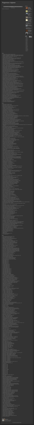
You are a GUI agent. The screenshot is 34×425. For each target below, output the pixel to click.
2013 (26, 48)
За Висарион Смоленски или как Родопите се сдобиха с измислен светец (30, 14)
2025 (26, 37)
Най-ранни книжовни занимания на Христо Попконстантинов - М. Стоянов (10, 183)
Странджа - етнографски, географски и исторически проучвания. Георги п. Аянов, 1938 (11, 150)
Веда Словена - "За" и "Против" (6, 306)
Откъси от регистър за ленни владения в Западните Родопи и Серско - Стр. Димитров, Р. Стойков (12, 175)
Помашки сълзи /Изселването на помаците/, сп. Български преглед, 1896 (10, 279)
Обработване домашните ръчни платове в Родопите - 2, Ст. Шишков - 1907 (10, 336)
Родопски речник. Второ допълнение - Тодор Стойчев (8, 178)
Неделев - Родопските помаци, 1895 (6, 402)
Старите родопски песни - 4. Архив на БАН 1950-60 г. (8, 162)
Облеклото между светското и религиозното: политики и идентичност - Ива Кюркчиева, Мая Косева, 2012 (13, 91)
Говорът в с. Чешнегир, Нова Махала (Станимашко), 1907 (8, 315)
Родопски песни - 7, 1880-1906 (6, 369)
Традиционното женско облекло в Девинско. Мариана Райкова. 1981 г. (10, 143)
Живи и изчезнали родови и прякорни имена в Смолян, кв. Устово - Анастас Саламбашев (11, 180)
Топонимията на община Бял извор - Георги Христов (8, 186)
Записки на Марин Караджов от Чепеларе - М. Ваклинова (8, 192)
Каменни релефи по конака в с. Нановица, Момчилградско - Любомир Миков (10, 126)
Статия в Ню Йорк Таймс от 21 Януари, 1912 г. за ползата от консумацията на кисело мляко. (12, 80)
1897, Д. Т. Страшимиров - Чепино (6, 287)
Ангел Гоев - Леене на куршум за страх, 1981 (7, 93)
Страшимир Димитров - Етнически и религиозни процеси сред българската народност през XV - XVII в (13, 85)
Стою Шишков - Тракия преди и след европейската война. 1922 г (9, 312)
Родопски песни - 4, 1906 (5, 371)
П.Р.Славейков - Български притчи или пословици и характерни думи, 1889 (10, 218)
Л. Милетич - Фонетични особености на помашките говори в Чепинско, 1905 (10, 406)
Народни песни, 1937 (5, 232)
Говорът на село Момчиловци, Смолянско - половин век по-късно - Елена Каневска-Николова (12, 154)
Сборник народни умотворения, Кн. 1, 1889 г (7, 409)
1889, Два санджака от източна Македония (7, 273)
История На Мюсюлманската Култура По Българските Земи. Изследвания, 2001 (10, 70)
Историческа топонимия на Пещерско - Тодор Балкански (8, 184)
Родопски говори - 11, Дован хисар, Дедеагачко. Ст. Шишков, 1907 (9, 353)
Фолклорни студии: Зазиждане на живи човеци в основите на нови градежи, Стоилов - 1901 (12, 255)
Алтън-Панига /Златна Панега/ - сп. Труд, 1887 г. (7, 284)
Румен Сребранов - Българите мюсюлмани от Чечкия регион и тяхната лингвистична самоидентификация (13, 221)
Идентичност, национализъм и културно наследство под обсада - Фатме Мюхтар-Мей (11, 148)
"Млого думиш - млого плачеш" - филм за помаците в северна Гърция (9, 238)
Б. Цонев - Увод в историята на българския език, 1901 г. (8, 303)
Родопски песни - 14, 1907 (5, 364)
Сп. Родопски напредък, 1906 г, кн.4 (6, 265)
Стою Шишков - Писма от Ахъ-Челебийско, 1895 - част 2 (8, 414)
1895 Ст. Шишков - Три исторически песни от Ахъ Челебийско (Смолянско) (10, 295)
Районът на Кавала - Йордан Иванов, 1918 (7, 100)
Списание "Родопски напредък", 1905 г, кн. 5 (7, 269)
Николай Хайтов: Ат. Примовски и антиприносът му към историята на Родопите (10, 383)
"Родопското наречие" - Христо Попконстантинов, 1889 (8, 410)
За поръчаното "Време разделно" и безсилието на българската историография (10, 377)
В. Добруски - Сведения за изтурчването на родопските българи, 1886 (9, 415)
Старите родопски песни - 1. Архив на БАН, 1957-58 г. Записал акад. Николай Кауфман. (30, 20)
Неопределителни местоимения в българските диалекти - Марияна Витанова (10, 317)
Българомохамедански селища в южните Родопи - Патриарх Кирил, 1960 (10, 318)
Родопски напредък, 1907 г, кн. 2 (6, 262)
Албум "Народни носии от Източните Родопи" (7, 239)
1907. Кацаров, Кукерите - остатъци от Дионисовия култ (8, 274)
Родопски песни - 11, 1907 (5, 366)
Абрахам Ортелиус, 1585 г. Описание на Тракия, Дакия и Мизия (9, 241)
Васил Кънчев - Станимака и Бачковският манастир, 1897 (8, 276)
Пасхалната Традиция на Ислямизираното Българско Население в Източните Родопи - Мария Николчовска (13, 66)
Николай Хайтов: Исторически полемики (7, 382)
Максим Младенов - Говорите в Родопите (7, 314)
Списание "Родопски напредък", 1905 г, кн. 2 (7, 271)
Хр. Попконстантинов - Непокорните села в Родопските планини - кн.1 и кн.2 (10, 281)
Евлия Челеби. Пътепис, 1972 (6, 72)
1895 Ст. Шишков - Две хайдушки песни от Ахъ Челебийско (8, 296)
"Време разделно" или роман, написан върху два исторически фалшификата (29, 23)
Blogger (20, 422)
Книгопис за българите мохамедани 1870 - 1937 (7, 233)
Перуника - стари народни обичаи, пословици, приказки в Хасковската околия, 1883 (11, 350)
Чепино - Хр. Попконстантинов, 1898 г (6, 301)
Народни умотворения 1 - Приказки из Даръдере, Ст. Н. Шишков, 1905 (10, 349)
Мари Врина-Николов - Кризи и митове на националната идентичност (9, 323)
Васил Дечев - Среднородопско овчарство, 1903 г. (8, 230)
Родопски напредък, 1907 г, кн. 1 (6, 263)
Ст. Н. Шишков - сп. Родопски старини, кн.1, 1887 (7, 292)
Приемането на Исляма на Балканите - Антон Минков (8, 247)
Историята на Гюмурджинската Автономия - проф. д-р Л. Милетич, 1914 (10, 56)
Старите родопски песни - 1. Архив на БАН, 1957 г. (8, 164)
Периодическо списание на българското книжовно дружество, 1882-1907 (10, 153)
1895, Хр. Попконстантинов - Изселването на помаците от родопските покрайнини (11, 288)
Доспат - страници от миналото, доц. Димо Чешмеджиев (8, 159)
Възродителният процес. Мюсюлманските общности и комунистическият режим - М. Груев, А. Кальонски (13, 61)
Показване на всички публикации (17, 6)
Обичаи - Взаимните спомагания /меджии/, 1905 (7, 342)
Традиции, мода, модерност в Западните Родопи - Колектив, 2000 (9, 207)
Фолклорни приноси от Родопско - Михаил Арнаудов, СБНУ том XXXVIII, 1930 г (10, 105)
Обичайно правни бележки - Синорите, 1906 (7, 339)
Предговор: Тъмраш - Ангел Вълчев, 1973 (7, 328)
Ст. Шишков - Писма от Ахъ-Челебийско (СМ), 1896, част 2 (8, 412)
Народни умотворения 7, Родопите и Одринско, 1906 (8, 345)
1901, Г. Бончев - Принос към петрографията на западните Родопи (9, 257)
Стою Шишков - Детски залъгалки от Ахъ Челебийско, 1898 (8, 298)
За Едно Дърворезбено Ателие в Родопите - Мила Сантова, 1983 (9, 75)
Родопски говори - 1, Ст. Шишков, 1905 (6, 360)
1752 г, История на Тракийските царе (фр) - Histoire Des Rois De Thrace (10, 277)
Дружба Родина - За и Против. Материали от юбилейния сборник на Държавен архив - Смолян (12, 170)
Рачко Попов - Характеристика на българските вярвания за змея (9, 94)
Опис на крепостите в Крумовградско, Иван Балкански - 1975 (9, 211)
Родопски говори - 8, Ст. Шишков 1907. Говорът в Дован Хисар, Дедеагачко (10, 355)
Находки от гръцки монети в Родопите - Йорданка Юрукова (8, 191)
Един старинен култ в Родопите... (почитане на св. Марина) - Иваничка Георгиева (11, 188)
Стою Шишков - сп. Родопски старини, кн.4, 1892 (7, 290)
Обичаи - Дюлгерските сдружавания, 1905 (7, 341)
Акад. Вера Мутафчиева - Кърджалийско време (7, 325)
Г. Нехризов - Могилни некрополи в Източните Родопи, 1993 (8, 398)
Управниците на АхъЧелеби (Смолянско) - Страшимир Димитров (9, 194)
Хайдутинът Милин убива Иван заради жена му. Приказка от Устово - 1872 (10, 361)
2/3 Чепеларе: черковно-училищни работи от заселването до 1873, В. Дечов (10, 390)
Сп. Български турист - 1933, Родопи (6, 137)
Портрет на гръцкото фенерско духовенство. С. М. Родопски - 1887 (9, 140)
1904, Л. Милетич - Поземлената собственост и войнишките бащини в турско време (11, 249)
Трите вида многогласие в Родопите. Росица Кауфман (8, 142)
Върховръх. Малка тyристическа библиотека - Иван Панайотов (9, 172)
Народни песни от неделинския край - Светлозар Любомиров (9, 216)
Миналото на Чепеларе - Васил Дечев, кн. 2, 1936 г (8, 106)
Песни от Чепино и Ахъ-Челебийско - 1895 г (7, 300)
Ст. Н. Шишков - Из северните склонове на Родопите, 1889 (8, 404)
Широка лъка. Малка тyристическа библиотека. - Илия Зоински (9, 173)
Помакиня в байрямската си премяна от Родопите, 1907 (8, 374)
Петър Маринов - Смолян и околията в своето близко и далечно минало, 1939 (10, 146)
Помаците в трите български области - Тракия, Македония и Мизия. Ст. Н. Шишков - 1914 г (12, 58)
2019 (26, 43)
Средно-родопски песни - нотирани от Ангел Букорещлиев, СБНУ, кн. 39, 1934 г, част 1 (11, 199)
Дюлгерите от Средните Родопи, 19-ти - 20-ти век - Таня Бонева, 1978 (9, 81)
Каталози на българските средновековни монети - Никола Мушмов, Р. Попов (30, 8)
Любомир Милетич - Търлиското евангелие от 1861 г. (8, 319)
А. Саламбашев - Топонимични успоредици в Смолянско (8, 200)
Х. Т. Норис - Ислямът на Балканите (6, 219)
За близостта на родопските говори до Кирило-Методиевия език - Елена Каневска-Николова (12, 156)
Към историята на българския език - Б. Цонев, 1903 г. (8, 304)
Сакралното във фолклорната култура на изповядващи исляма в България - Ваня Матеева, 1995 (12, 135)
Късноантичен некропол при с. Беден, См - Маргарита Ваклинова (9, 197)
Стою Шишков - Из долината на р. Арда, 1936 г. (7, 108)
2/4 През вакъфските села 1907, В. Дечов (7, 388)
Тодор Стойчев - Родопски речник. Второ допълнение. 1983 (8, 213)
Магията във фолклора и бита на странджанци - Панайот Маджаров (9, 77)
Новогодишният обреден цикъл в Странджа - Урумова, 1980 (9, 309)
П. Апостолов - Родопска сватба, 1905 (6, 401)
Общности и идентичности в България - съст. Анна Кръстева (9, 64)
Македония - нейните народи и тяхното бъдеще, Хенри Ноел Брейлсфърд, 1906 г (11, 96)
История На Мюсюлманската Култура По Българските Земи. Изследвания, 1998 (10, 69)
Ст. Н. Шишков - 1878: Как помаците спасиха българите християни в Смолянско (10, 396)
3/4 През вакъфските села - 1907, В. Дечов (7, 387)
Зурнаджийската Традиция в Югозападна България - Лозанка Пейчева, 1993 (10, 78)
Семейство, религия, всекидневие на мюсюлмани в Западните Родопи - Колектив (11, 208)
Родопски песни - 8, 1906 (5, 368)
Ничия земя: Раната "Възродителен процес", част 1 (8, 145)
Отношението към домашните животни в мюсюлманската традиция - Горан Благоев (11, 132)
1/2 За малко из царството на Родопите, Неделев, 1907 (8, 385)
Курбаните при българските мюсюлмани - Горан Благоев (8, 129)
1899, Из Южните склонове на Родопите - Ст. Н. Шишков (8, 285)
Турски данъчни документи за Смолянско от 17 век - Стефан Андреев (9, 195)
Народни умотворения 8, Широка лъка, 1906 (7, 344)
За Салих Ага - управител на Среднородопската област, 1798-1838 (9, 246)
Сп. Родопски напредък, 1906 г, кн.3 (6, 266)
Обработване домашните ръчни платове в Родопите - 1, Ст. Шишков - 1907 (10, 337)
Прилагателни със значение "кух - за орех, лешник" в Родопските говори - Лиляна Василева (12, 119)
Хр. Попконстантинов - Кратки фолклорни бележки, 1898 (8, 293)
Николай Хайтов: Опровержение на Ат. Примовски (8, 380)
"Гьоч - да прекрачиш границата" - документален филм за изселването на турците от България (12, 222)
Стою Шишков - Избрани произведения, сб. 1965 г (8, 176)
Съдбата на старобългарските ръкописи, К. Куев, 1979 (8, 229)
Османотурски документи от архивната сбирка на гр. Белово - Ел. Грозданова (10, 181)
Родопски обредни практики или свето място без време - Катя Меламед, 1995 (10, 134)
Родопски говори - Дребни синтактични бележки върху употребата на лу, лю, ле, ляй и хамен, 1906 (12, 352)
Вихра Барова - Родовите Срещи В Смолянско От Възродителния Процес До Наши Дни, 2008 (12, 88)
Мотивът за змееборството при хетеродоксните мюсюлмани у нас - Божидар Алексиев (11, 131)
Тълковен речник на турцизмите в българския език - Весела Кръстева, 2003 (29, 28)
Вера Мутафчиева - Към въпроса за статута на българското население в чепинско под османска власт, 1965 (13, 205)
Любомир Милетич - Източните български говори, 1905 (8, 307)
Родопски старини (8, 2)
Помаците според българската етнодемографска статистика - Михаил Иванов (10, 121)
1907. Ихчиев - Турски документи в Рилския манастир (30, 25)
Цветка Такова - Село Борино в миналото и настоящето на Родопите (9, 165)
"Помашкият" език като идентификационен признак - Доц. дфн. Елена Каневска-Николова (11, 157)
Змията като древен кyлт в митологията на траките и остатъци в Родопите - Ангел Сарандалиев (12, 167)
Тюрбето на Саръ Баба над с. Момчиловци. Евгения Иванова (9, 331)
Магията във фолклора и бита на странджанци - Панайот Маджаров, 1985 (10, 113)
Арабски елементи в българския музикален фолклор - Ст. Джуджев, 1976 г (10, 117)
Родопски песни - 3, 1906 (5, 372)
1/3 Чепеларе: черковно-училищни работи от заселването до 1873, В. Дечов (10, 391)
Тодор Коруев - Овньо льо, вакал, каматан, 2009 (7, 399)
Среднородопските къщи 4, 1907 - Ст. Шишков (7, 333)
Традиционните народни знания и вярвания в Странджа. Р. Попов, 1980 (10, 311)
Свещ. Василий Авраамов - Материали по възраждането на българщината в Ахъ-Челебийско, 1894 (12, 86)
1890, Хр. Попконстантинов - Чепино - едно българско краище (9, 258)
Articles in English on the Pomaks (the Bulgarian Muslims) (8, 244)
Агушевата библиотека (5, 407)
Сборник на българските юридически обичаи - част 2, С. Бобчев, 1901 (9, 226)
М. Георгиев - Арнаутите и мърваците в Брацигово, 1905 (8, 393)
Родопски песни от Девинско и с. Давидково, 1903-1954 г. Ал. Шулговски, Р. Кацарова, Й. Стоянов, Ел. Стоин (13, 322)
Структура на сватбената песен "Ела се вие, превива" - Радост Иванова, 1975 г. (10, 116)
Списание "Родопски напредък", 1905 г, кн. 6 (7, 268)
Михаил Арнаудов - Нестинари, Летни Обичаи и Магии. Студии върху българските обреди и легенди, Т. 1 (13, 83)
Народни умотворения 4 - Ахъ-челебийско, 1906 (7, 347)
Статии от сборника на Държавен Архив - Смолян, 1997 (8, 151)
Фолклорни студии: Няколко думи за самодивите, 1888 (8, 254)
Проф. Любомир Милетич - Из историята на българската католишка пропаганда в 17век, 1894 (12, 97)
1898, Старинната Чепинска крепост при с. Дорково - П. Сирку (9, 224)
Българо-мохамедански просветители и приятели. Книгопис (8, 236)
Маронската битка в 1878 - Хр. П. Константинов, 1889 (8, 59)
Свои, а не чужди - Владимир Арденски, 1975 (7, 169)
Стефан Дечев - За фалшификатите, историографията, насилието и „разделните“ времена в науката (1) (13, 55)
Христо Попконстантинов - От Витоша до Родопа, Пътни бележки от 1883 (10, 282)
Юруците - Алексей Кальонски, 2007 (6, 62)
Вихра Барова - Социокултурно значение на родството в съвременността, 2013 (10, 89)
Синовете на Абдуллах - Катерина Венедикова (7, 127)
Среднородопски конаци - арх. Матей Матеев (7, 161)
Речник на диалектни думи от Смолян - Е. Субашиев (8, 202)
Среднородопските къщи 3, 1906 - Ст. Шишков (7, 334)
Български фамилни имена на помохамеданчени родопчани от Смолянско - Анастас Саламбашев (12, 189)
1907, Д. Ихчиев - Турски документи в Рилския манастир (8, 252)
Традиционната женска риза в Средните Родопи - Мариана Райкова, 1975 (10, 210)
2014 (26, 47)
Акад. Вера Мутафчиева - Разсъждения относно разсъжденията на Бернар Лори (11, 326)
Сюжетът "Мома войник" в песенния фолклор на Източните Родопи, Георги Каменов (11, 74)
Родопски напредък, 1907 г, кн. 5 (6, 260)
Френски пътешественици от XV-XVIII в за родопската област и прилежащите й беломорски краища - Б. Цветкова (14, 203)
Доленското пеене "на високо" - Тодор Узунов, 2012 (8, 111)
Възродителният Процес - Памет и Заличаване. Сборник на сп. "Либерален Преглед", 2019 (12, 67)
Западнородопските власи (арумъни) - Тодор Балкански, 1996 (9, 138)
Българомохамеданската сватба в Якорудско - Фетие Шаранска (9, 122)
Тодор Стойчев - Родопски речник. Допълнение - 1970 (8, 214)
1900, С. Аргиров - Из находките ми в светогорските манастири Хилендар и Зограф (11, 250)
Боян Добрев (6, 419)
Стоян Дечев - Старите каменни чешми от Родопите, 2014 (8, 114)
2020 (26, 42)
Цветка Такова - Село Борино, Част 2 (6, 99)
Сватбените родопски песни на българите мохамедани (8, 330)
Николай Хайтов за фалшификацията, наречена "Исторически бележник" (10, 379)
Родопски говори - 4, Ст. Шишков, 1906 (6, 358)
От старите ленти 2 (4, 363)
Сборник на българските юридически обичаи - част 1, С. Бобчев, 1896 (9, 227)
